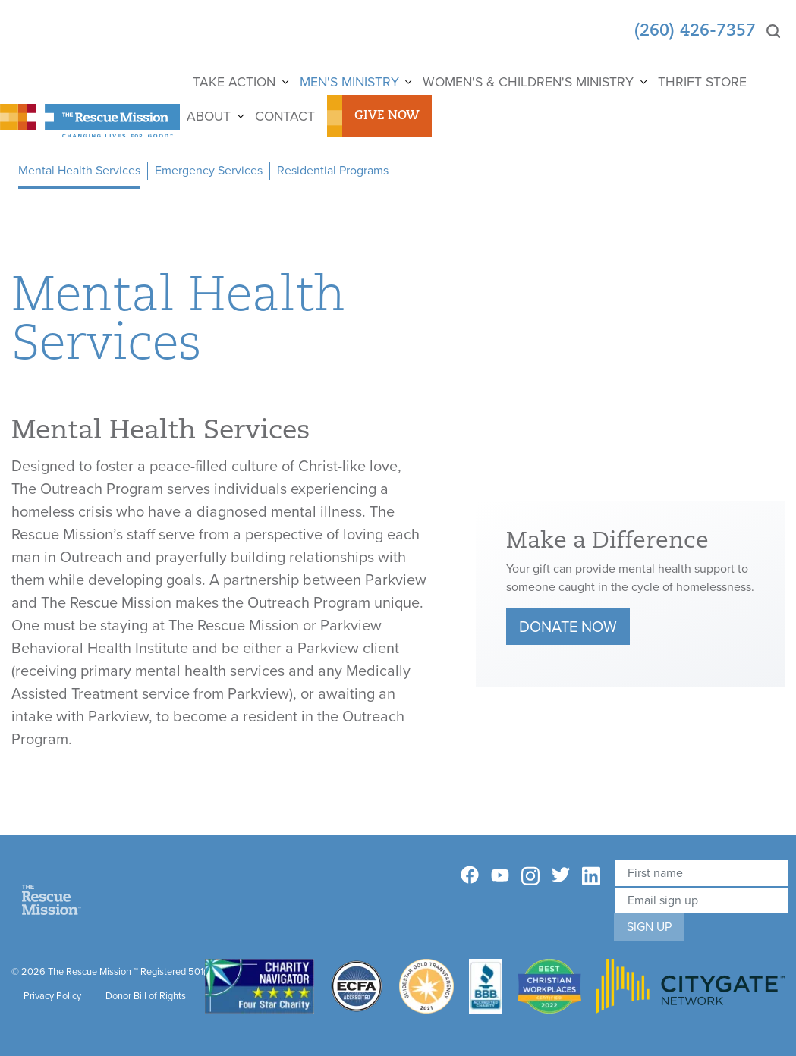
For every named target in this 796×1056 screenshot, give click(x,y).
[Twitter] (561, 875)
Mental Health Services (79, 170)
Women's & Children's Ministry (528, 82)
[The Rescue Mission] (90, 119)
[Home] (51, 898)
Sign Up (649, 926)
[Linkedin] (591, 876)
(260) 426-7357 (695, 31)
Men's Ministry (349, 82)
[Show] (284, 82)
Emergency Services (209, 170)
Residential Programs (333, 170)
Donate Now (568, 626)
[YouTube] (500, 875)
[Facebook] (470, 875)
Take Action (234, 82)
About (209, 116)
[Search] (773, 31)
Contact (285, 116)
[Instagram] (530, 876)
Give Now (387, 116)
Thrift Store (702, 82)
